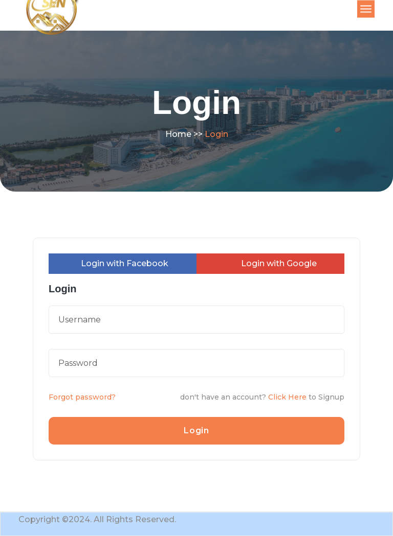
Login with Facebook (119, 263)
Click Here (287, 397)
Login (196, 430)
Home (178, 134)
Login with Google (274, 263)
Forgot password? (82, 397)
